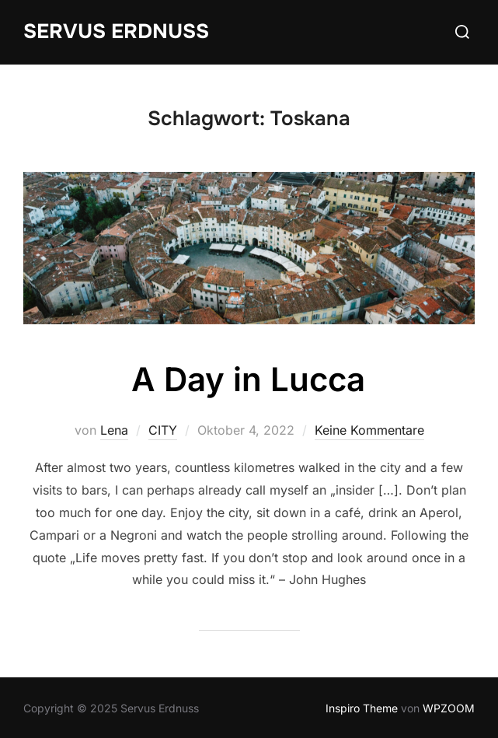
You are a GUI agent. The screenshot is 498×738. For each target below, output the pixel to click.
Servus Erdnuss (116, 31)
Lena (114, 430)
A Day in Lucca (248, 379)
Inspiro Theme (362, 708)
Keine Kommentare (369, 430)
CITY (162, 430)
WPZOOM (449, 708)
